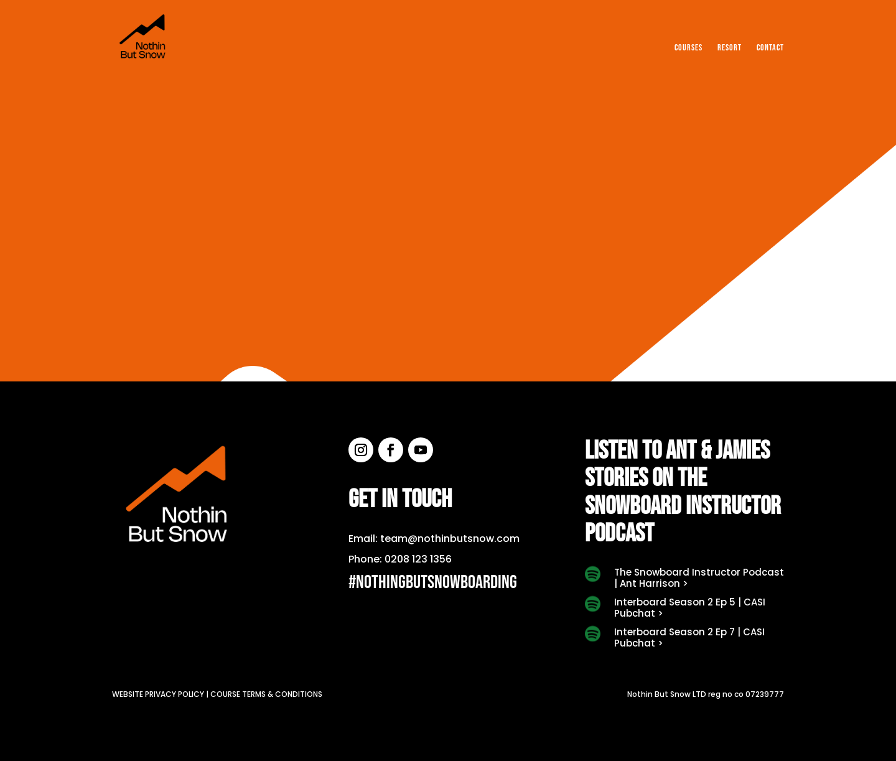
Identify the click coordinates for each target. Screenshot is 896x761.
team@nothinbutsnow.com (450, 538)
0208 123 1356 (418, 559)
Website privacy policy (158, 694)
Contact (770, 48)
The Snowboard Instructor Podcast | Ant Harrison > (699, 578)
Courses (688, 48)
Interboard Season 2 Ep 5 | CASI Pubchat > (689, 607)
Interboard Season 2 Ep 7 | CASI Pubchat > (689, 637)
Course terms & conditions (266, 694)
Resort (729, 48)
